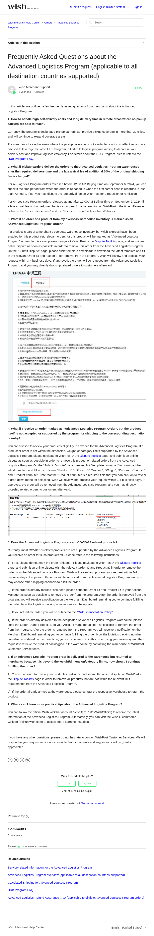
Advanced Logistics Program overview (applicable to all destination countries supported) (66, 875)
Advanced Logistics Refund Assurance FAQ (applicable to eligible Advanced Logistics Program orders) (76, 897)
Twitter (16, 760)
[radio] (67, 784)
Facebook (10, 760)
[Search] (116, 22)
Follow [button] (138, 88)
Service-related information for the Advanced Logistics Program (50, 867)
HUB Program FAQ (20, 158)
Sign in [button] (138, 7)
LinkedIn (21, 760)
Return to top (18, 816)
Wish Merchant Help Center (24, 22)
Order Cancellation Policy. (95, 612)
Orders (48, 22)
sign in (20, 846)
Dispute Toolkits (105, 241)
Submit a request (80, 7)
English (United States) (111, 7)
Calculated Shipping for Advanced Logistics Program (43, 882)
